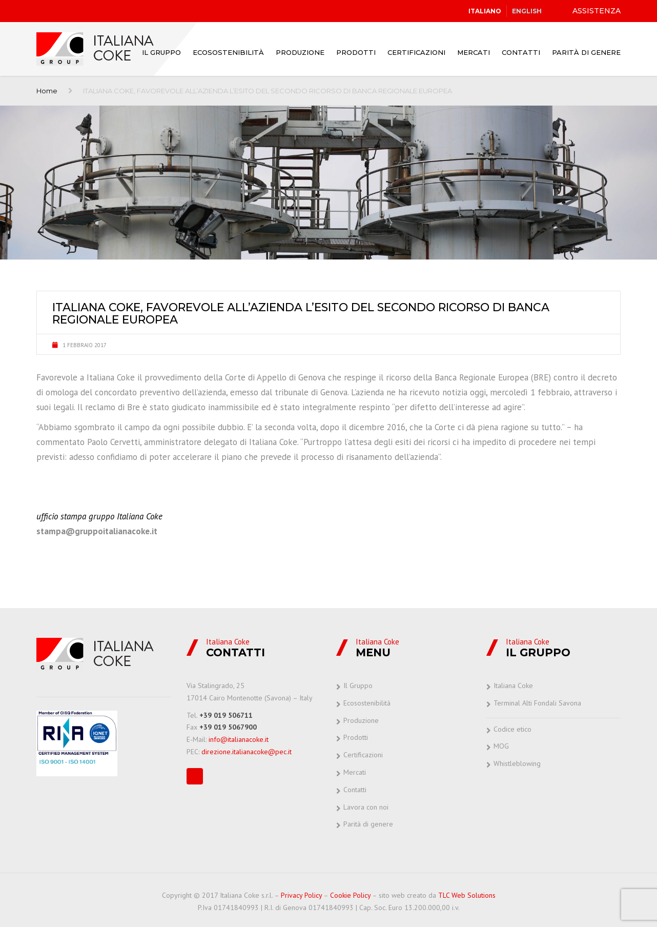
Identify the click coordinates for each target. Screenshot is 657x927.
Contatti (521, 52)
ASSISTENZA (596, 10)
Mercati (473, 52)
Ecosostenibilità (228, 52)
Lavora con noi (365, 807)
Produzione (300, 52)
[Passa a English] (527, 11)
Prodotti (356, 52)
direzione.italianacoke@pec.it (246, 751)
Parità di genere (586, 52)
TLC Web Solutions (467, 895)
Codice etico (512, 729)
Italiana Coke (513, 685)
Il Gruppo (161, 52)
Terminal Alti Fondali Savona (537, 703)
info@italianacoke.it (239, 739)
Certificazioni (416, 52)
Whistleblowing (517, 763)
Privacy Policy (301, 895)
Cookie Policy (350, 895)
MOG (501, 746)
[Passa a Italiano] (484, 11)
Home (46, 91)
